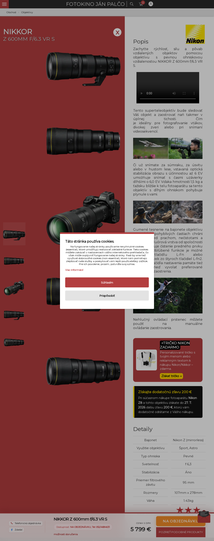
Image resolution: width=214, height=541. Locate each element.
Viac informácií (74, 269)
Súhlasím (107, 282)
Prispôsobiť (107, 295)
